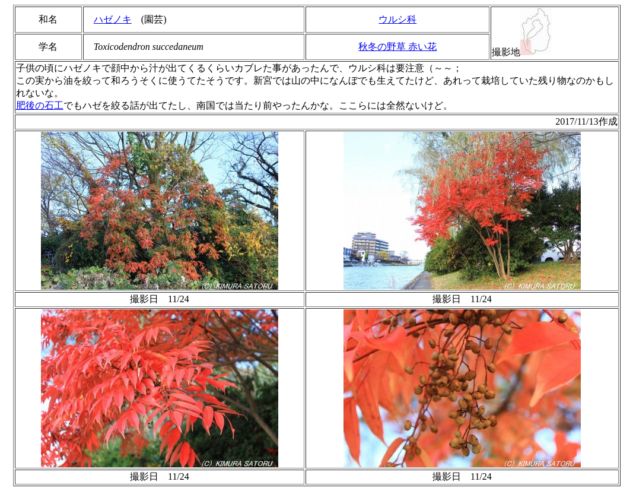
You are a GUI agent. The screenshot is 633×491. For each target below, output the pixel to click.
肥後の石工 (39, 105)
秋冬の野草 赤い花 (397, 47)
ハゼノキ (113, 19)
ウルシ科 (397, 19)
